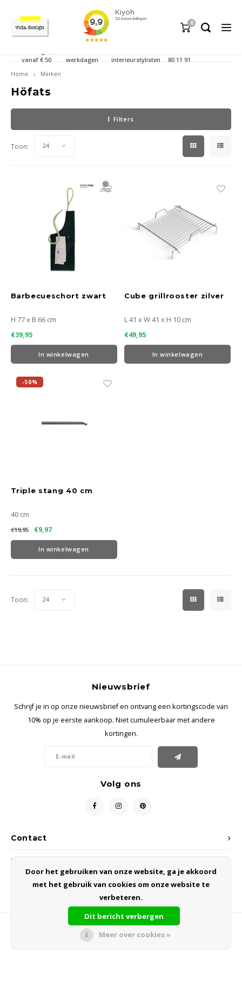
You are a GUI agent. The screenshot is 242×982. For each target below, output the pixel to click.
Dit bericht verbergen (124, 916)
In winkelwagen (63, 354)
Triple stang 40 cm (52, 490)
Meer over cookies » (135, 934)
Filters (120, 119)
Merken (51, 74)
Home (19, 74)
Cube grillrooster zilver (174, 295)
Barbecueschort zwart (58, 295)
